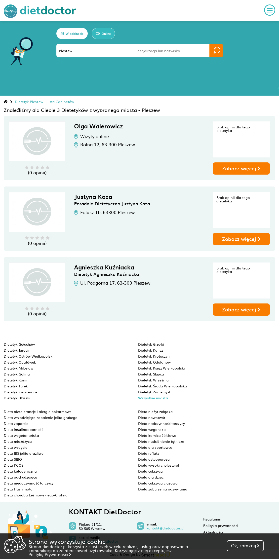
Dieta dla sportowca (155, 447)
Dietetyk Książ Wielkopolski (161, 368)
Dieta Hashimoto (18, 488)
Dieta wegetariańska (21, 435)
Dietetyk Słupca (151, 374)
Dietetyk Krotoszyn (154, 356)
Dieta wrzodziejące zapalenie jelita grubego (41, 417)
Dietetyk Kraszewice (20, 391)
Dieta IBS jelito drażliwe (23, 453)
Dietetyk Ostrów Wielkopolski (28, 356)
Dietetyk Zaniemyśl (154, 391)
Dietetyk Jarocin (17, 350)
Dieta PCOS (13, 465)
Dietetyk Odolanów (154, 362)
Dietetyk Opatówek (20, 362)
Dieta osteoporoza (154, 459)
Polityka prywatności (220, 525)
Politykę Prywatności (50, 554)
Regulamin (212, 519)
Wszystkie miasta (153, 398)
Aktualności (213, 531)
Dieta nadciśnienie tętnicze (161, 441)
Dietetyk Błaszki (17, 397)
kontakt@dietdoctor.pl (166, 528)
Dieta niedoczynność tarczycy (28, 483)
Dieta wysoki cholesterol (158, 465)
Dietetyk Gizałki (151, 344)
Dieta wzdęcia (16, 447)
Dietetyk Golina (17, 374)
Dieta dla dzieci (151, 477)
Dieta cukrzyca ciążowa (158, 483)
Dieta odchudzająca (20, 477)
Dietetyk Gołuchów (19, 344)
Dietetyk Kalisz (150, 350)
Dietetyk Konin (16, 379)
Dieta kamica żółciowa (157, 435)
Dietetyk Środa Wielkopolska (162, 385)
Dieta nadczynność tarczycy (161, 423)
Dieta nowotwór (151, 417)
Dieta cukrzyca (150, 471)
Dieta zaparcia (16, 423)
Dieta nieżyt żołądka (155, 411)
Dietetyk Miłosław (18, 368)
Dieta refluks (148, 453)
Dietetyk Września (153, 379)
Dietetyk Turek (16, 385)
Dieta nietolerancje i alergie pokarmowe (38, 411)
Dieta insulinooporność (23, 429)
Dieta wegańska (152, 429)
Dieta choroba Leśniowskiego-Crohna (36, 494)
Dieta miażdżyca (18, 441)
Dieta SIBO (13, 459)
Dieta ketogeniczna (20, 471)
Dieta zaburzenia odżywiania (162, 488)
